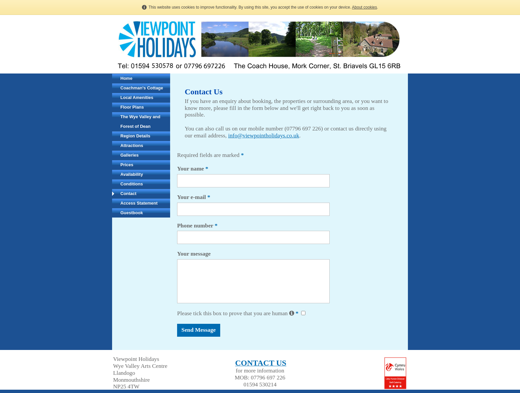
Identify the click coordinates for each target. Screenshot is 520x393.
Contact (128, 193)
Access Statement (139, 203)
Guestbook (131, 212)
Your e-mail (193, 197)
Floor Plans (132, 107)
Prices (126, 164)
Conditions (131, 183)
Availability (131, 174)
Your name (192, 169)
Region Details (135, 135)
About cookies (364, 7)
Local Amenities (136, 97)
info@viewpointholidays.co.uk (263, 135)
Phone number (197, 225)
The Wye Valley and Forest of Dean (140, 121)
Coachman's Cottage (141, 87)
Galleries (129, 155)
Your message (194, 254)
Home (126, 78)
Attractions (131, 145)
